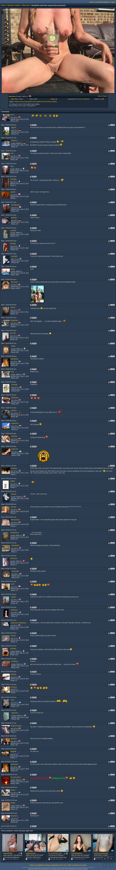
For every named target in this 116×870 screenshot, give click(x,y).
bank (34, 101)
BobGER (14, 218)
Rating (53, 99)
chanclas (13, 507)
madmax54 (14, 423)
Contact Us (77, 865)
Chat (97, 2)
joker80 (12, 192)
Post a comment (83, 99)
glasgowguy (14, 320)
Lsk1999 (13, 230)
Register (106, 2)
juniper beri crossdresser (18, 623)
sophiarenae (31, 853)
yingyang (13, 674)
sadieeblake (8, 853)
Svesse (13, 790)
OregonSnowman (16, 726)
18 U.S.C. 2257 (65, 865)
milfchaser (14, 610)
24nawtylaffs (15, 545)
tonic (42, 101)
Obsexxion (14, 713)
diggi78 (13, 127)
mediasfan (14, 436)
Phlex (12, 372)
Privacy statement (51, 865)
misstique (13, 648)
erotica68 (14, 384)
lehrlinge (13, 243)
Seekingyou (15, 397)
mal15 (13, 584)
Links (84, 865)
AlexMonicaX (14, 532)
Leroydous (14, 468)
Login (113, 2)
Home (91, 2)
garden (30, 101)
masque (13, 494)
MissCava (25, 5)
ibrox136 (13, 333)
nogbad (13, 597)
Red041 (12, 803)
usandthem (14, 661)
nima (12, 700)
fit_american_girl (55, 853)
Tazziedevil (14, 816)
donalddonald (15, 205)
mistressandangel (101, 853)
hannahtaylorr (76, 853)
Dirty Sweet (14, 282)
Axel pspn (13, 179)
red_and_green (15, 777)
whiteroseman (15, 520)
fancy (21, 101)
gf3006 (12, 481)
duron (12, 115)
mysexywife (15, 571)
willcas (12, 269)
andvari (12, 307)
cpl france (14, 140)
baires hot (14, 449)
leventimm (13, 687)
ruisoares (13, 410)
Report (105, 96)
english (38, 101)
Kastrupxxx (13, 558)
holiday (16, 101)
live (46, 101)
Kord (11, 153)
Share (100, 96)
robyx (12, 166)
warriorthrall (14, 359)
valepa (13, 346)
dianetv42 (13, 738)
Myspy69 (13, 751)
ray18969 (14, 256)
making (54, 101)
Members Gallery (13, 5)
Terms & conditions (37, 865)
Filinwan (13, 636)
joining (25, 101)
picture (49, 101)
